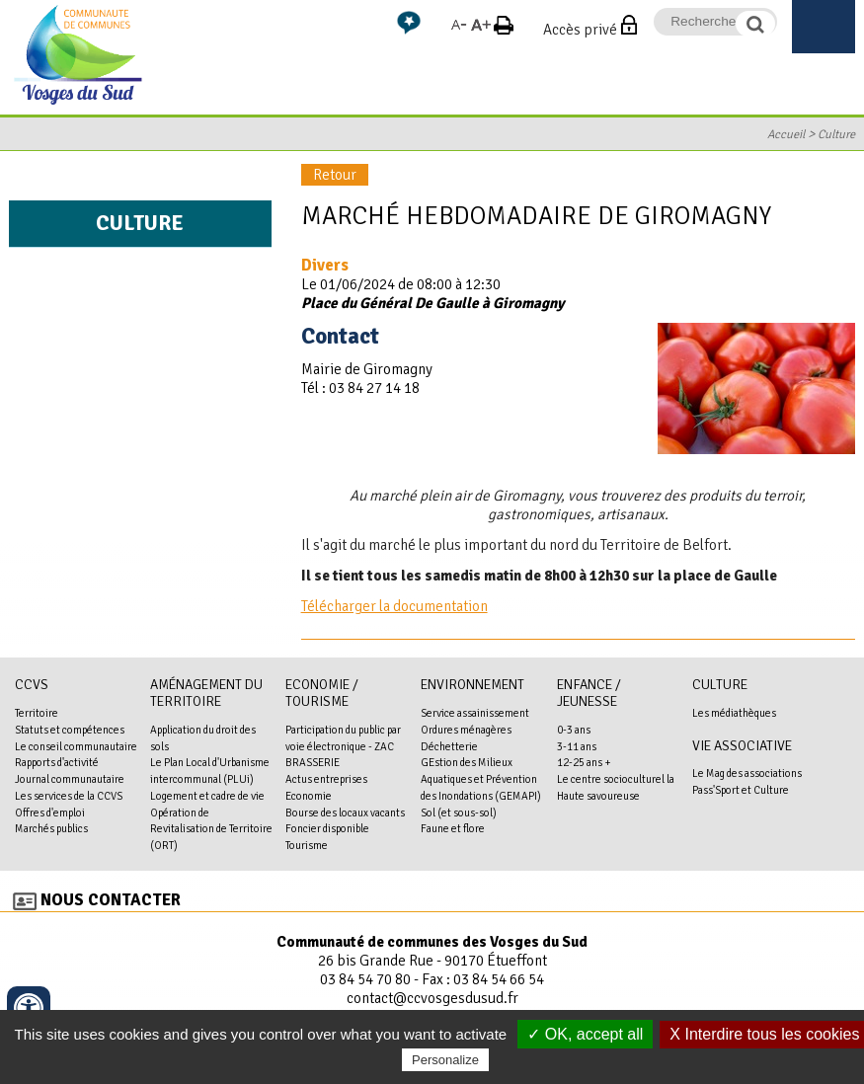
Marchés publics (51, 828)
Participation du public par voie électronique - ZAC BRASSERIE (343, 746)
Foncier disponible (327, 828)
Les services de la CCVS (68, 796)
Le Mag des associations (747, 773)
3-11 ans (576, 746)
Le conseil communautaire (76, 746)
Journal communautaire (69, 779)
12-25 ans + (584, 762)
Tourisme (306, 845)
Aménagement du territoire (206, 693)
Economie (308, 796)
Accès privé (580, 30)
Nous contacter (110, 900)
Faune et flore (453, 828)
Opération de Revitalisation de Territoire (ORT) (211, 829)
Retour (334, 175)
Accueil (786, 134)
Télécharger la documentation (394, 606)
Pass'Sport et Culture (740, 790)
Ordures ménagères (466, 729)
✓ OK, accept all (585, 1034)
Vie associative (742, 745)
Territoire (36, 713)
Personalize (445, 1059)
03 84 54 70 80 (365, 979)
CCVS (31, 684)
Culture (836, 134)
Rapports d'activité (57, 762)
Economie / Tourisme (321, 693)
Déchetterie (449, 746)
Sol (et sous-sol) (459, 812)
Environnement (472, 684)
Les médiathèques (734, 713)
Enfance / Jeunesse (589, 693)
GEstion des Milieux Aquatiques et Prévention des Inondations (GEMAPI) (481, 779)
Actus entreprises (326, 779)
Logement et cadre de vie (207, 796)
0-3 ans (573, 729)
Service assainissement (475, 713)
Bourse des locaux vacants (345, 812)
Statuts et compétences (69, 729)
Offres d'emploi (50, 812)
